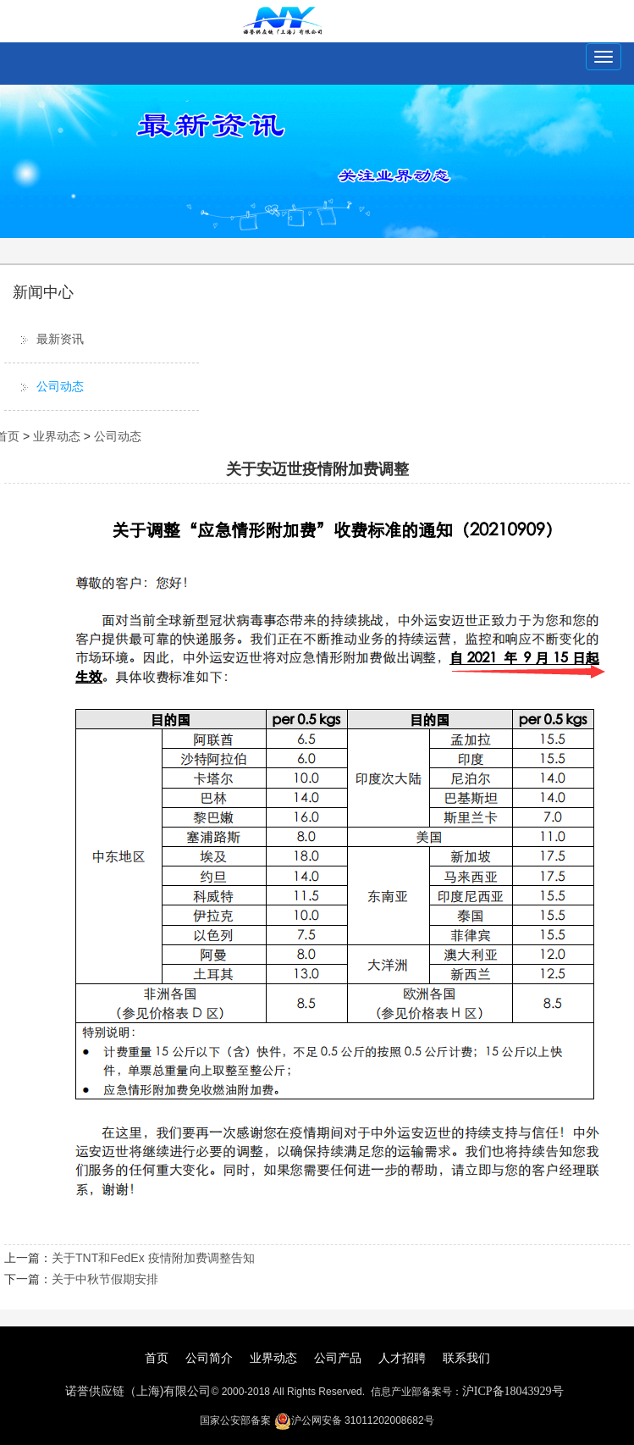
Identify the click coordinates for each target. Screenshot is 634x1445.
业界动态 (56, 436)
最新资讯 (60, 339)
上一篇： (28, 1258)
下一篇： (28, 1279)
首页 (156, 1358)
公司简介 (209, 1358)
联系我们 (466, 1358)
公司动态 (60, 386)
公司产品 (337, 1358)
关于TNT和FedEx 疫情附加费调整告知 (153, 1258)
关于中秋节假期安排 (105, 1279)
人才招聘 (402, 1358)
